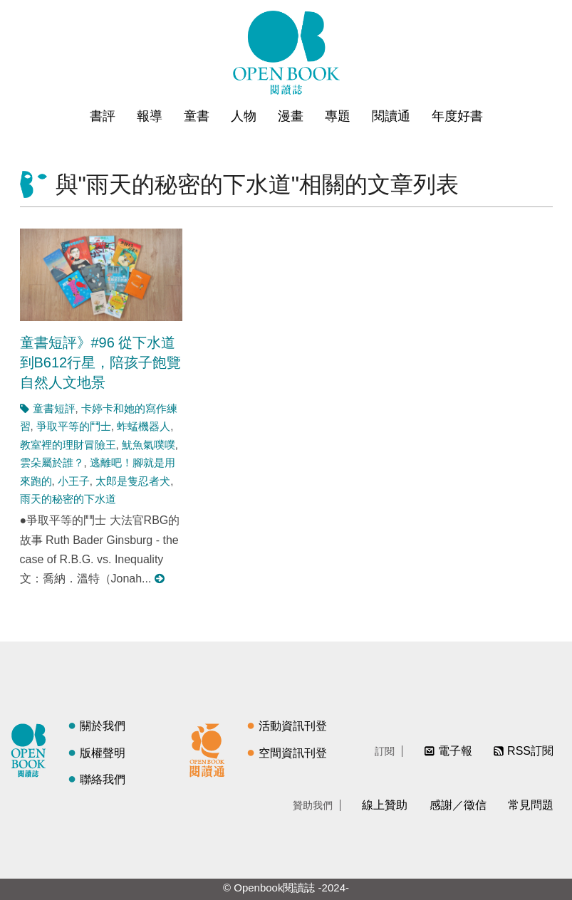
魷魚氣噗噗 (148, 445)
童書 (196, 116)
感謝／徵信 (458, 805)
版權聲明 (102, 753)
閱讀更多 (160, 578)
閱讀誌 (32, 748)
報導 (149, 116)
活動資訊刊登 (293, 726)
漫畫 (290, 116)
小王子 (74, 481)
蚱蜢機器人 (143, 426)
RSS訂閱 (530, 751)
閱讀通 (391, 116)
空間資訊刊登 (293, 753)
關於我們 (102, 726)
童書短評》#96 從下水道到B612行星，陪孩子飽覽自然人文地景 (101, 362)
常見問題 (530, 805)
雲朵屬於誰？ (52, 462)
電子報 (455, 751)
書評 (102, 116)
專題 (337, 116)
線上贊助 (384, 805)
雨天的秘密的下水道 (68, 499)
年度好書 (457, 116)
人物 (243, 116)
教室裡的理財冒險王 (68, 445)
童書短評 (54, 408)
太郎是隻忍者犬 (132, 481)
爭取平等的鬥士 (73, 426)
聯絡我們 (102, 779)
